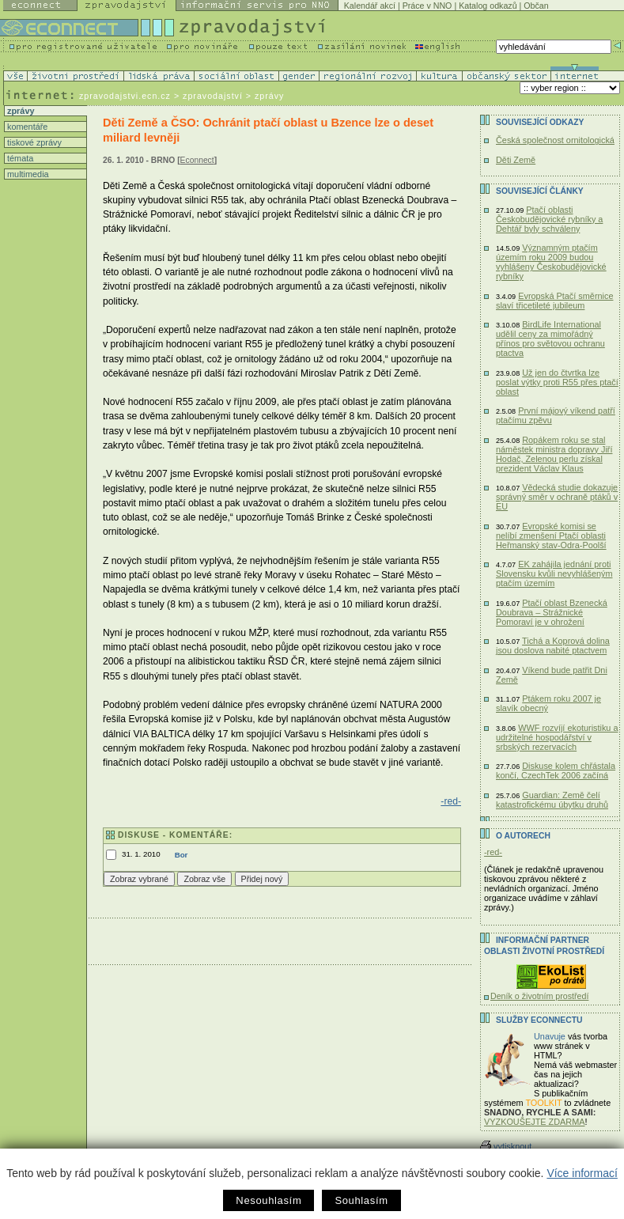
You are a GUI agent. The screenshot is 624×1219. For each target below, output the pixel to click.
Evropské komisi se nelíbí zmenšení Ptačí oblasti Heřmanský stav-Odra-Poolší (551, 535)
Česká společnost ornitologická (555, 140)
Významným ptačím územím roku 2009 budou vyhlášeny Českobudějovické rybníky (551, 262)
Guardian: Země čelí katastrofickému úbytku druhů (552, 799)
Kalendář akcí (369, 5)
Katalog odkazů (487, 5)
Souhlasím (361, 1200)
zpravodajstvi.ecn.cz (125, 95)
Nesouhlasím (268, 1200)
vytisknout (505, 1146)
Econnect (197, 160)
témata (19, 158)
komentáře (26, 126)
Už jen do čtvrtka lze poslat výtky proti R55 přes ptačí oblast (557, 382)
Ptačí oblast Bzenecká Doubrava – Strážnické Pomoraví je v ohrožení (551, 612)
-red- (451, 801)
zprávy (19, 110)
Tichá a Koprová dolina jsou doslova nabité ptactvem (553, 645)
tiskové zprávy (33, 142)
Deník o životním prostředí (539, 996)
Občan (536, 5)
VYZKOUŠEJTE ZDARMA (534, 1121)
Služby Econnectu (539, 1020)
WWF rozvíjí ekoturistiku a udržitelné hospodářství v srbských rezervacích (557, 737)
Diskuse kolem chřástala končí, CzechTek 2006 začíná (555, 770)
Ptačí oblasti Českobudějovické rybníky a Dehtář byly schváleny (549, 219)
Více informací (581, 1173)
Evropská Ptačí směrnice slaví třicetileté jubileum (554, 300)
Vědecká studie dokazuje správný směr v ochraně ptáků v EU (557, 497)
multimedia (27, 174)
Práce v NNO (427, 5)
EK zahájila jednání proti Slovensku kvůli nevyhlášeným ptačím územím (554, 573)
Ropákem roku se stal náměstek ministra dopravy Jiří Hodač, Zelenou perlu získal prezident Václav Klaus (554, 454)
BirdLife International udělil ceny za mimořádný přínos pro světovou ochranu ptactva (550, 339)
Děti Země (515, 160)
